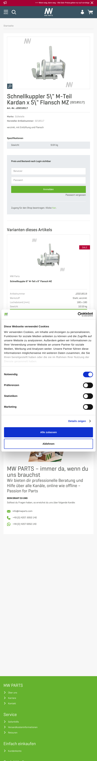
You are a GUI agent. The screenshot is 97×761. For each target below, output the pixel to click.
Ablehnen (48, 443)
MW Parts (15, 276)
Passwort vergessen (76, 195)
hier (54, 208)
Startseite (8, 26)
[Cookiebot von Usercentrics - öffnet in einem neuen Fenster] (77, 314)
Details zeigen (77, 421)
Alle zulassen (48, 432)
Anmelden (48, 189)
